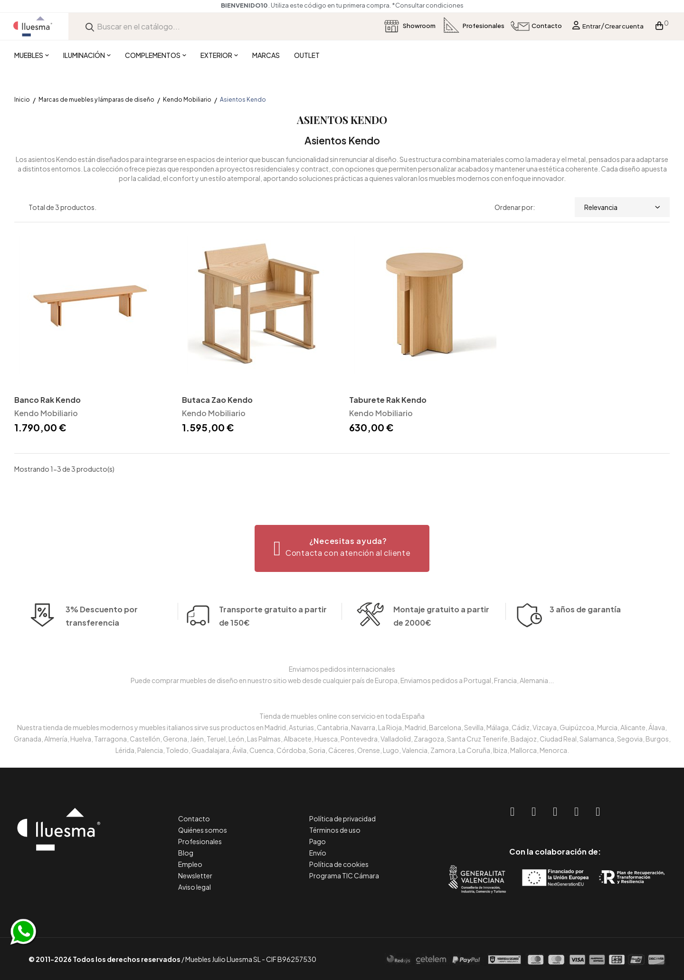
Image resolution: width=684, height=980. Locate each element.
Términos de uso (335, 830)
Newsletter (195, 875)
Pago (317, 841)
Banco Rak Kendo (47, 400)
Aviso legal (194, 887)
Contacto (194, 818)
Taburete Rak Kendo (388, 400)
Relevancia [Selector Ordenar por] (622, 207)
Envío (317, 852)
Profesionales (200, 841)
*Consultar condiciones (429, 5)
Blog (185, 852)
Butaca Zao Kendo (217, 400)
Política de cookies (339, 864)
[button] (342, 548)
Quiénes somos (202, 830)
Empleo (190, 864)
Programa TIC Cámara (344, 875)
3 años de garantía (585, 623)
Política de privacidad (342, 818)
